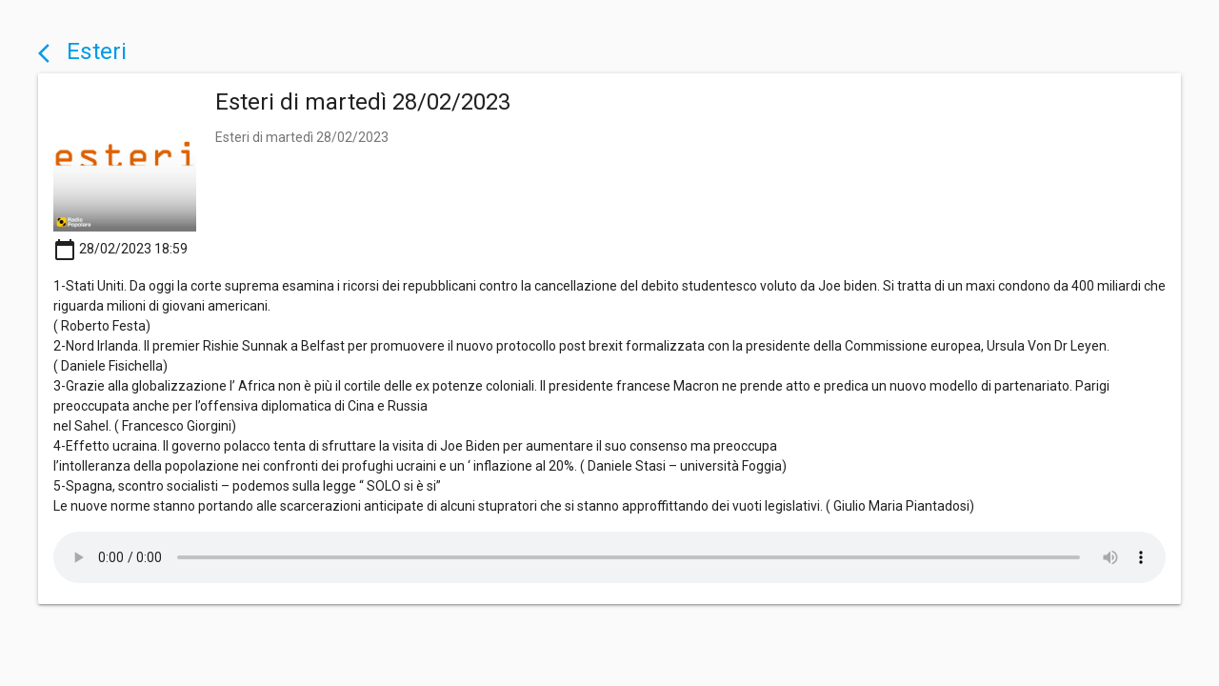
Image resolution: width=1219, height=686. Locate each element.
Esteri (82, 51)
